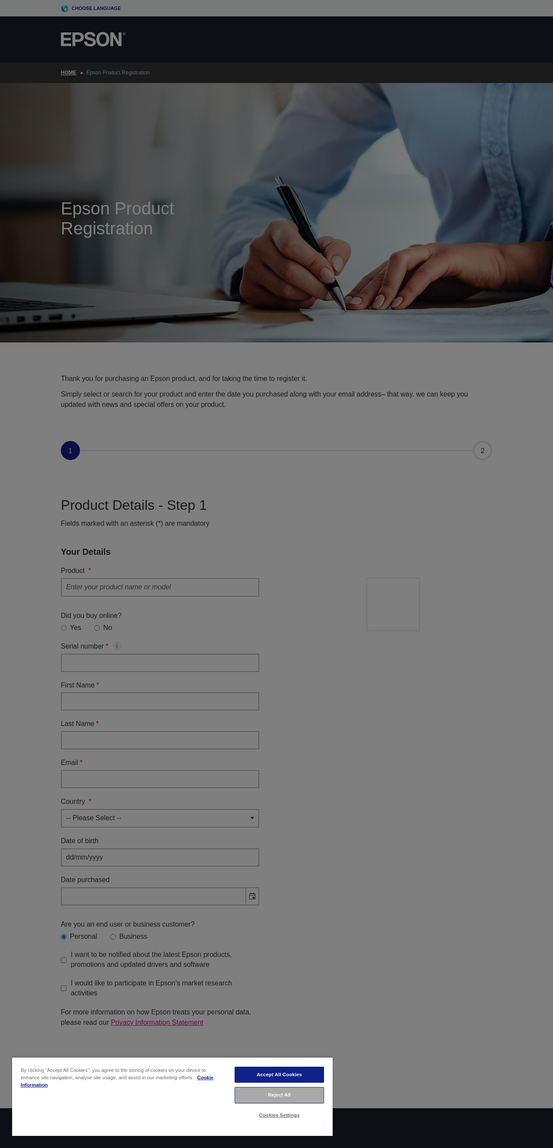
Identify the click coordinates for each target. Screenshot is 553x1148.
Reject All (279, 1094)
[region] (172, 1096)
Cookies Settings (279, 1115)
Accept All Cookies (279, 1074)
